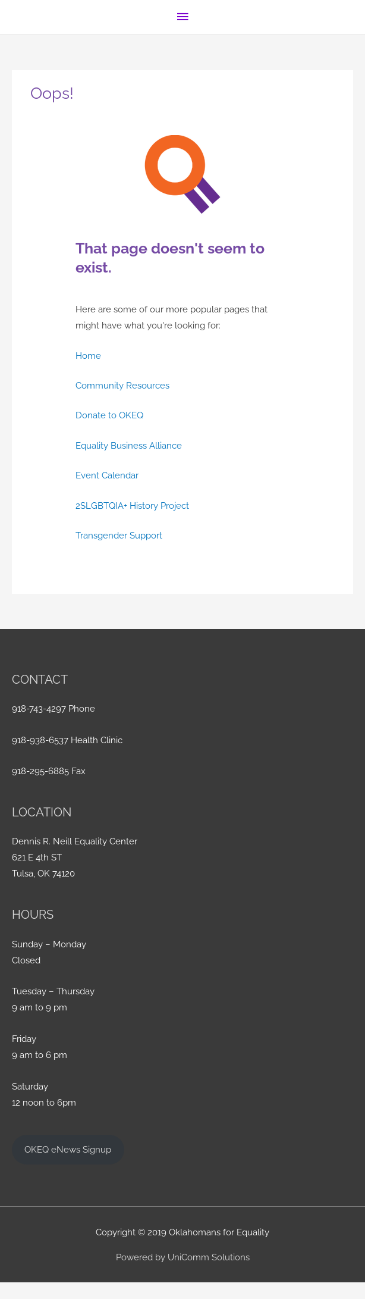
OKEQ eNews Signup (67, 1149)
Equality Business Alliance (128, 445)
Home (88, 355)
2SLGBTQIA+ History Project (132, 505)
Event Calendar (107, 475)
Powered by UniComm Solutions (183, 1257)
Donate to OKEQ (109, 415)
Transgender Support (118, 535)
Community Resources (122, 385)
